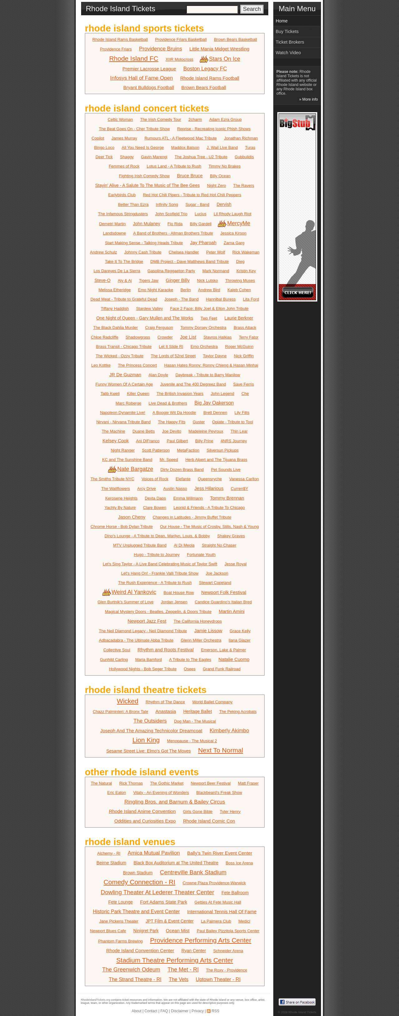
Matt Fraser (248, 783)
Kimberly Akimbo (229, 731)
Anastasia (165, 711)
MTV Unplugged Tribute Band (140, 545)
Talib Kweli (109, 393)
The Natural (101, 783)
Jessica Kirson (233, 233)
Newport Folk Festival (223, 592)
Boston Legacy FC (205, 69)
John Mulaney (146, 223)
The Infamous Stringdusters (123, 213)
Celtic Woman (120, 119)
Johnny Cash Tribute (142, 252)
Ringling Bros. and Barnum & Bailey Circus (174, 802)
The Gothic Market (166, 783)
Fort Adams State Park (163, 901)
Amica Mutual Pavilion (154, 853)
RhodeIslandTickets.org (95, 999)
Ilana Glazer (240, 640)
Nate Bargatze (131, 469)
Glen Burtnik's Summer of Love (126, 602)
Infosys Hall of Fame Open (141, 78)
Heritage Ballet (197, 711)
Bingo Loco (104, 147)
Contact (150, 1011)
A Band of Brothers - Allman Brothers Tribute (173, 233)
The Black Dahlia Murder (115, 327)
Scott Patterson (156, 450)
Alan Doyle (158, 375)
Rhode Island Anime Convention (142, 811)
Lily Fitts (242, 412)
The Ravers (243, 185)
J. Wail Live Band (222, 147)
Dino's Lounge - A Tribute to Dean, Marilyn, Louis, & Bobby (157, 536)
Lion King (146, 739)
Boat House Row (178, 592)
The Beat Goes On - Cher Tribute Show (134, 128)
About (136, 1011)
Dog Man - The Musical (195, 721)
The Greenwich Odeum (131, 969)
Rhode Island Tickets (302, 1012)
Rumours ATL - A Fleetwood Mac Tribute (180, 138)
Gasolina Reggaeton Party (171, 270)
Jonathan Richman (241, 138)
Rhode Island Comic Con (209, 821)
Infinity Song (167, 204)
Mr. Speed (169, 459)
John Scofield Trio (171, 213)
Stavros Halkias (217, 337)
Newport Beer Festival (211, 783)
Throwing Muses (240, 280)
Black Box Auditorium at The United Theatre (176, 862)
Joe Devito (171, 431)
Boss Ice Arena (239, 863)
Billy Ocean (220, 175)
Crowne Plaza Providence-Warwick (214, 883)
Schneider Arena (228, 950)
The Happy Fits (171, 422)
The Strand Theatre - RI (135, 979)
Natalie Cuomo (233, 659)
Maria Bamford (148, 659)
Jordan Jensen (174, 602)
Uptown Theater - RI (218, 979)
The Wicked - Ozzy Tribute (120, 356)
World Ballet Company (212, 702)
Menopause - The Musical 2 (192, 740)
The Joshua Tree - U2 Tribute (201, 156)
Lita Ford (251, 299)
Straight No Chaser (219, 545)
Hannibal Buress (221, 299)
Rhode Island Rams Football (209, 78)
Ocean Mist (178, 930)
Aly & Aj (125, 280)
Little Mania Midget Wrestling (219, 48)
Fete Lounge (120, 902)
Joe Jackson (217, 573)
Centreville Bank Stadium (193, 872)
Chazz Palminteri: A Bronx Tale (120, 711)
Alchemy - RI (108, 853)
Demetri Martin (112, 223)
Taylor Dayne (215, 356)
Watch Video (288, 52)
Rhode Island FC (133, 58)
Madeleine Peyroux (205, 431)
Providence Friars (116, 49)
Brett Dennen (215, 412)
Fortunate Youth (201, 554)
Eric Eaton (116, 792)
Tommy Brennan (227, 498)
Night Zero (216, 185)
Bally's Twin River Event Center (219, 853)
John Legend (222, 393)
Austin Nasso (175, 488)
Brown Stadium (138, 872)
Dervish (224, 204)
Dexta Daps (155, 498)
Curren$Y (239, 488)
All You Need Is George (143, 147)
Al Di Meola (184, 545)
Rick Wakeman (246, 252)
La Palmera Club (216, 921)
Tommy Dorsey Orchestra (203, 327)
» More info (308, 99)
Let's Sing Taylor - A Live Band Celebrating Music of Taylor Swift (160, 564)
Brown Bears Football (203, 87)
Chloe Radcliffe (104, 337)
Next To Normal (220, 750)
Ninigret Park (145, 930)
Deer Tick (104, 156)
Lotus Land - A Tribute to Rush (174, 166)
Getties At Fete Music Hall (217, 902)
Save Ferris (243, 384)
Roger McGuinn (239, 346)
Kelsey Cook (116, 440)
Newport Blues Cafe (108, 930)
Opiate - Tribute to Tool (232, 422)
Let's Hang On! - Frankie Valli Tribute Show (159, 573)
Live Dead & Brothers (167, 403)
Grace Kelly (240, 631)
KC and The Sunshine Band (127, 459)
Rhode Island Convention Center (140, 950)
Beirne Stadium (111, 862)
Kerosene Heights (121, 498)
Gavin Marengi (154, 156)
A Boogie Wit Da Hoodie (174, 412)
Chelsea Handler (184, 252)
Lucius (201, 213)
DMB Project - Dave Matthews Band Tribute (189, 261)
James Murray (124, 138)
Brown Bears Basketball (235, 39)
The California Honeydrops (197, 621)
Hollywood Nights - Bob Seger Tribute (143, 669)
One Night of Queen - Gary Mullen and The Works (144, 318)
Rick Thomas (131, 783)
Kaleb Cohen (239, 289)
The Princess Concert (137, 365)
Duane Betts (144, 431)
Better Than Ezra (133, 204)
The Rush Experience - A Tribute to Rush (155, 582)
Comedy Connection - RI (139, 881)
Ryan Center (193, 950)
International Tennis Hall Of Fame (221, 911)
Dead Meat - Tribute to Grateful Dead (123, 299)
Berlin (185, 289)
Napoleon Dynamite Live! (122, 412)
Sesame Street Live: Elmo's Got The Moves (148, 750)
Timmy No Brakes (225, 166)
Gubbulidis (244, 156)
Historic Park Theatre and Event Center (136, 911)
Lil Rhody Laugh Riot (232, 213)
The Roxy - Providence (226, 970)
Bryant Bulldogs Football (148, 87)
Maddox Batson (185, 147)
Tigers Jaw (148, 280)
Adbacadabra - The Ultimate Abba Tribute (136, 640)
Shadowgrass (138, 337)
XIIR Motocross (179, 59)
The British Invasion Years (180, 393)
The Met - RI (183, 969)
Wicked (128, 701)
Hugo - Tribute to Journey (157, 554)
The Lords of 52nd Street (173, 356)
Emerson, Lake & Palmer (223, 650)
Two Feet (209, 318)
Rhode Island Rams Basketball (120, 39)
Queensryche (210, 479)
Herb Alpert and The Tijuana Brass (216, 459)
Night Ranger (123, 450)
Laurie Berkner (239, 318)
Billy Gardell (201, 223)
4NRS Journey (234, 441)
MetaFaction (188, 450)
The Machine (113, 431)
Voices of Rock (155, 479)
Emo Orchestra (204, 346)
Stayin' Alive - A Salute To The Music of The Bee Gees (147, 185)
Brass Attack (245, 327)
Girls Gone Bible (198, 811)
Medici (244, 921)
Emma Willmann (188, 498)
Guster (199, 422)
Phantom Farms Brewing (120, 941)
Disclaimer (179, 1011)
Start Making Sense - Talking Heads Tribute (144, 242)
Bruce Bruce (190, 175)
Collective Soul (116, 650)
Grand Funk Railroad (222, 669)
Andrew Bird (209, 289)
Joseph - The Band (181, 299)
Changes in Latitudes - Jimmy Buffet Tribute (192, 517)
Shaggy (127, 156)
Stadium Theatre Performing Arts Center (174, 960)
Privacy (198, 1011)
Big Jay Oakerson (214, 403)
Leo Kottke (100, 365)
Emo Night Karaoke (155, 289)
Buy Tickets (287, 31)
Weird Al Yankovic (129, 592)
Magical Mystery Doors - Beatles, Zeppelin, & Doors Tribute (158, 611)
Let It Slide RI (171, 346)
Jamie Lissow (208, 630)
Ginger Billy (178, 280)
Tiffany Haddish (115, 308)
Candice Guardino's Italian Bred (223, 602)
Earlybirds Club (122, 194)
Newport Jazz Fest (147, 621)
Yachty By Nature (120, 507)
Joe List (188, 336)
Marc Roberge (128, 403)
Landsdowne (114, 233)
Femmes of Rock (124, 166)
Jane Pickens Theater (119, 921)
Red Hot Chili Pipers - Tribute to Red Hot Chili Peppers (192, 194)
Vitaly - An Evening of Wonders (161, 792)
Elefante (183, 479)
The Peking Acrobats (238, 711)
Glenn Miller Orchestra (201, 640)
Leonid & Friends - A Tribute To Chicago (209, 507)
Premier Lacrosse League (149, 68)
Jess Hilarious (208, 488)
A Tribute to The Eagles (190, 659)
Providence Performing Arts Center (200, 940)
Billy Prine (204, 441)
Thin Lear (239, 431)
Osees (190, 669)
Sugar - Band (197, 204)
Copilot (97, 138)
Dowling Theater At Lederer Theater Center (157, 892)
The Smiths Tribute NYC (112, 479)
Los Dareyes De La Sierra (117, 270)
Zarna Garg (234, 242)
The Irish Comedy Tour (160, 119)
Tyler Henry (230, 811)
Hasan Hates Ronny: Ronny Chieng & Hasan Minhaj (211, 365)
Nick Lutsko (207, 280)
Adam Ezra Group (225, 119)
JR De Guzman (125, 374)
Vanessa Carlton (244, 479)
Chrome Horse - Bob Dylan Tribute (121, 526)
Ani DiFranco (147, 441)
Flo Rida (175, 223)
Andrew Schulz (103, 252)
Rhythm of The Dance (165, 702)
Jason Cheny (132, 517)
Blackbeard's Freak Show (219, 792)
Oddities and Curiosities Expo (145, 821)
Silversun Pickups (223, 450)
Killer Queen (138, 393)
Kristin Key (246, 270)
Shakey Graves (231, 536)
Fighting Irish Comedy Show (144, 175)
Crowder (165, 337)
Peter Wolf (215, 252)
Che (245, 393)
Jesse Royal (236, 564)
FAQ (164, 1011)
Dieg (240, 261)
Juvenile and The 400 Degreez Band (193, 384)
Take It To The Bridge (124, 261)
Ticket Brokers (290, 42)
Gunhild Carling (114, 659)
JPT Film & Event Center (170, 921)
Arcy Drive (146, 488)
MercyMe (234, 223)
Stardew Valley (149, 308)
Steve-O (102, 280)
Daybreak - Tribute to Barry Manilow (207, 375)
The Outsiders (150, 721)
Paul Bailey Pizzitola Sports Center (228, 930)
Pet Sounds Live (226, 469)
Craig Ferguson (159, 327)
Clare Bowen (154, 507)
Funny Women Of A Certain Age (124, 384)
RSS (215, 1011)
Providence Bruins (160, 49)
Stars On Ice (220, 59)
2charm (195, 119)
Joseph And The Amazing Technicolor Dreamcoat (151, 730)
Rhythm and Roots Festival (166, 649)
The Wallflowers (115, 488)
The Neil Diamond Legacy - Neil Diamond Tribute (143, 631)
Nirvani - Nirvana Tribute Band (123, 422)
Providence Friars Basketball (181, 39)
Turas (250, 147)
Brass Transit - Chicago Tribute (123, 346)
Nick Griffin (244, 356)
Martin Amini (232, 611)
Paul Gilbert (177, 441)
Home (282, 20)
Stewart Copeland (215, 582)
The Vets (178, 979)
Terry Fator (249, 337)
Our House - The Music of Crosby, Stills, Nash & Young (209, 526)
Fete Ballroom (235, 892)
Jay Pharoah (203, 242)
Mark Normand (215, 270)
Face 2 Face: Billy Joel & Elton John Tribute (209, 308)
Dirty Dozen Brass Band (182, 469)
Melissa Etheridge (115, 289)
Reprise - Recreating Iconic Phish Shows (214, 128)
